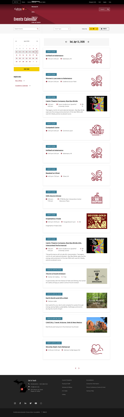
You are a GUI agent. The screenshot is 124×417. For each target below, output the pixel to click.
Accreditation (90, 380)
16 (30, 55)
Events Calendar (32, 2)
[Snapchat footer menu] (41, 403)
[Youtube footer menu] (36, 403)
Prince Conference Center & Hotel (95, 387)
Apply (104, 2)
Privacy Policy (29, 412)
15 (26, 55)
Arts (74, 9)
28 (23, 61)
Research (66, 9)
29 (26, 61)
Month (104, 28)
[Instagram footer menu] (15, 403)
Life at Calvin (92, 9)
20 (20, 58)
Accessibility (37, 412)
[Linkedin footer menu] (25, 403)
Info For (16, 2)
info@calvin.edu (35, 387)
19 (16, 58)
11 (36, 52)
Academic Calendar (21, 85)
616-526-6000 (34, 384)
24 (33, 58)
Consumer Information (92, 383)
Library (64, 394)
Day (92, 28)
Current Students (67, 380)
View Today (26, 69)
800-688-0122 (44, 384)
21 (23, 58)
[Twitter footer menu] (30, 403)
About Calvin (42, 2)
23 (30, 58)
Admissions (56, 9)
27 (20, 61)
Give (110, 2)
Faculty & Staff (66, 383)
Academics (45, 9)
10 (33, 52)
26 (16, 61)
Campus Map (90, 391)
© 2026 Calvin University (19, 412)
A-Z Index (64, 391)
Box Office (18, 80)
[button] (104, 9)
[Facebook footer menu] (20, 403)
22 (26, 58)
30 (30, 61)
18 (36, 55)
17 (33, 55)
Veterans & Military (67, 387)
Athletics (81, 9)
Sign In (45, 412)
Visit (100, 2)
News (23, 2)
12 (16, 55)
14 (23, 55)
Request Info (92, 2)
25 (36, 58)
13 (19, 55)
